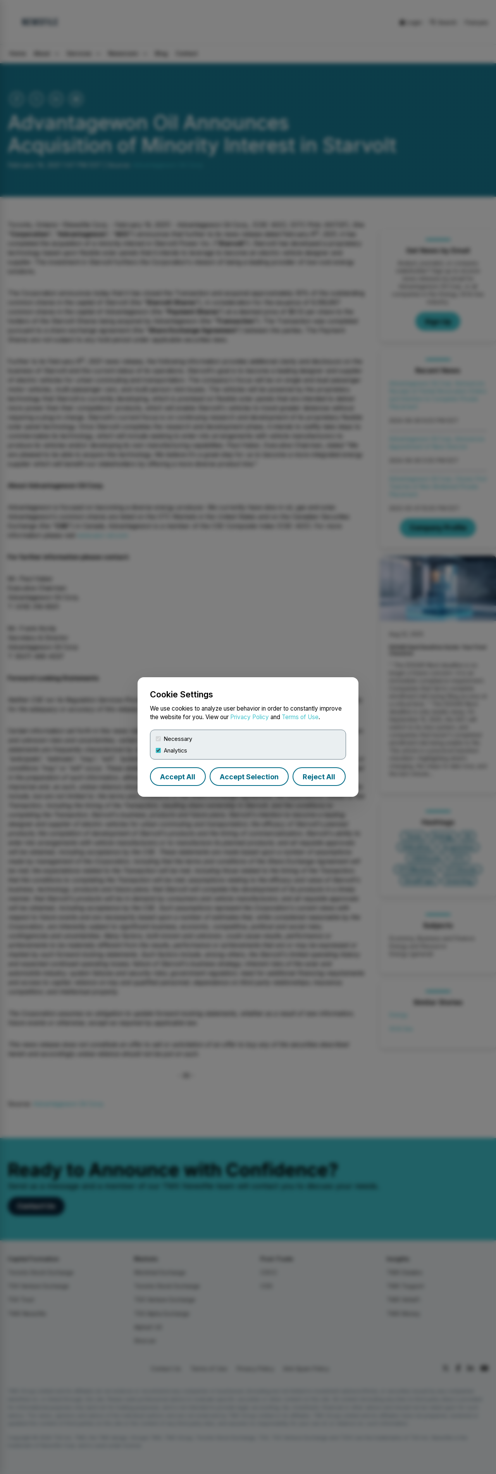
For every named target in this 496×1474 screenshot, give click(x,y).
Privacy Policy (249, 717)
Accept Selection (249, 777)
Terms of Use (300, 717)
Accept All (177, 777)
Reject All (319, 777)
